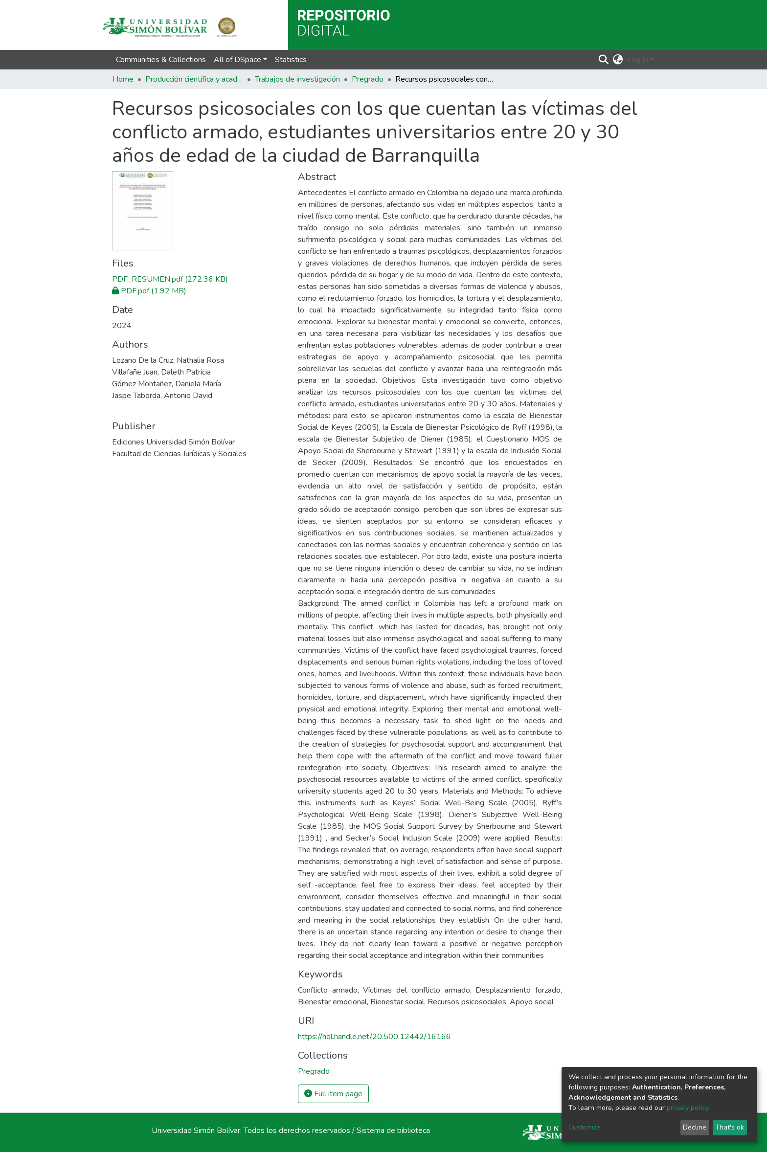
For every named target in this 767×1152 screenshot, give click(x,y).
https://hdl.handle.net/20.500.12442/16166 (374, 1036)
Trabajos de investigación (297, 79)
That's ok (729, 1127)
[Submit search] (604, 60)
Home (123, 79)
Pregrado (368, 79)
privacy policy (687, 1107)
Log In (637, 59)
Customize (584, 1127)
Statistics (291, 59)
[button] (618, 60)
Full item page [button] (333, 1093)
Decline (694, 1127)
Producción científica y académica (194, 79)
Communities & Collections (161, 59)
